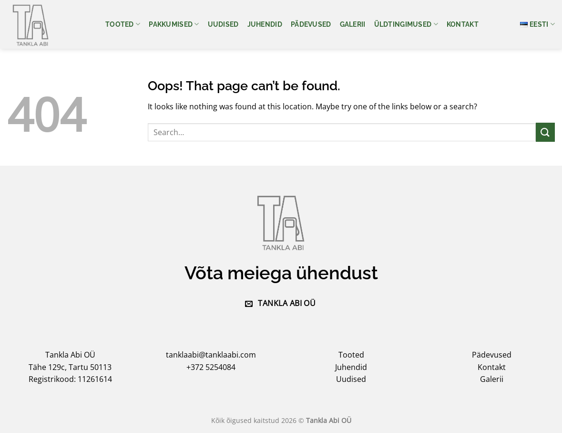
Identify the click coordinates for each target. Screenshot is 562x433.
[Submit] (545, 132)
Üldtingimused (406, 24)
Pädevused (311, 24)
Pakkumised (174, 24)
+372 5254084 (210, 367)
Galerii (353, 24)
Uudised (223, 24)
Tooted (122, 24)
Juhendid (264, 24)
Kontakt (463, 24)
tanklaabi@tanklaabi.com (211, 354)
